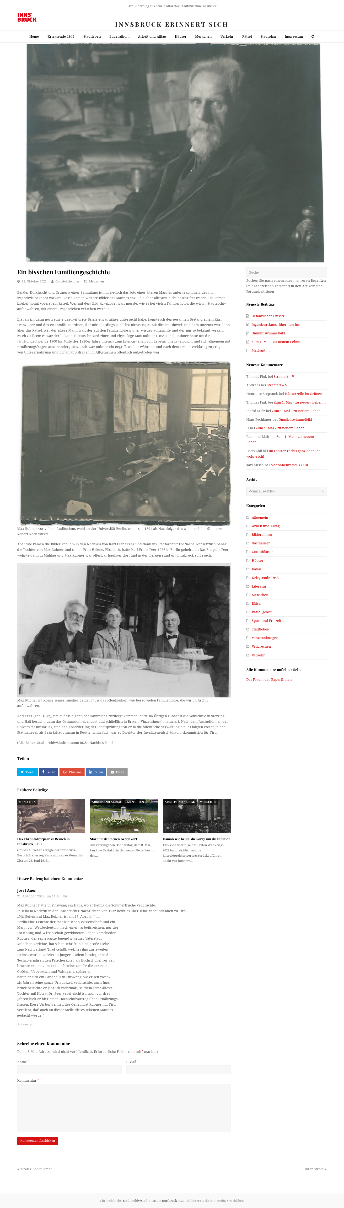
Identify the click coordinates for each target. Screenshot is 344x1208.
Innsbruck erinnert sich (172, 24)
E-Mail (132, 1062)
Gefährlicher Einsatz (268, 316)
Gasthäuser (261, 543)
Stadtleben (260, 629)
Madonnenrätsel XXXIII (289, 465)
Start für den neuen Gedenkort (113, 839)
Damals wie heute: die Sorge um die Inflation (197, 839)
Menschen (96, 281)
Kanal (256, 569)
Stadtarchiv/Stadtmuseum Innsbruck (150, 1201)
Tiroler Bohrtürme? (34, 1169)
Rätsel (256, 603)
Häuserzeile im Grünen (303, 394)
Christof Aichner (67, 281)
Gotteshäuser (262, 552)
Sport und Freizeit (266, 621)
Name (23, 1062)
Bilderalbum (262, 535)
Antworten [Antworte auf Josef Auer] (25, 1024)
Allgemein (260, 517)
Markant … (261, 350)
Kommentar (28, 1080)
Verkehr (258, 655)
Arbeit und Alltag (107, 802)
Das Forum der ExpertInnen (269, 679)
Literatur (259, 586)
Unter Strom (315, 1169)
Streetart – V (284, 377)
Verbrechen (261, 646)
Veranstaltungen (265, 638)
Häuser (257, 561)
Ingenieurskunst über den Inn (276, 325)
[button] (27, 772)
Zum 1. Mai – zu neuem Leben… (278, 342)
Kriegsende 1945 (265, 578)
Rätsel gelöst (262, 612)
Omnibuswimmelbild (268, 333)
